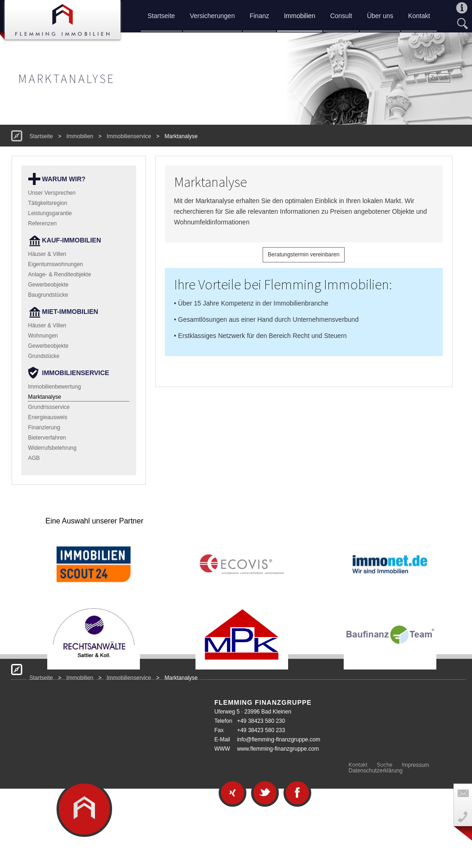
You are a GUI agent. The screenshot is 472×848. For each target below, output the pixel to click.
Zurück (439, 78)
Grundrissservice (49, 407)
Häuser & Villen (47, 254)
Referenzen (42, 223)
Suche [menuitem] (384, 765)
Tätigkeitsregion (48, 203)
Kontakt (419, 15)
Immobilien (299, 15)
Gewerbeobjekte (48, 284)
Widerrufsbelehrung (52, 448)
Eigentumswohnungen (55, 264)
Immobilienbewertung (54, 386)
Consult (341, 15)
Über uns (380, 15)
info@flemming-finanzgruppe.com (279, 739)
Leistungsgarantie (50, 213)
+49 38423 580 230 (261, 721)
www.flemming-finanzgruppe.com (278, 749)
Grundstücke (44, 356)
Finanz (259, 15)
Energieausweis (48, 417)
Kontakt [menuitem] (358, 765)
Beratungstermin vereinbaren (304, 254)
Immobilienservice (129, 136)
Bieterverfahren (47, 437)
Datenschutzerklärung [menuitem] (376, 770)
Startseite (161, 15)
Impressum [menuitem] (415, 765)
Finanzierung (44, 427)
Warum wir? (64, 179)
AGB (34, 458)
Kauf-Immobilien (71, 240)
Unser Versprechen (52, 193)
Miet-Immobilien (70, 311)
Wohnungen (43, 335)
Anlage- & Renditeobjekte (59, 274)
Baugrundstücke (48, 295)
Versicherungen (212, 15)
